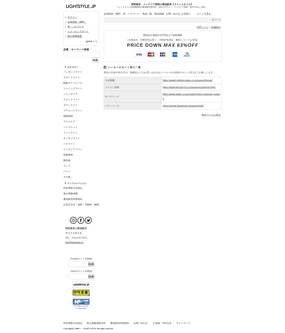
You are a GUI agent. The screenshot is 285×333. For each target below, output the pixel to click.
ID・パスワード (75, 26)
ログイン (72, 17)
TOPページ (202, 27)
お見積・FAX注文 (162, 323)
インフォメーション (77, 183)
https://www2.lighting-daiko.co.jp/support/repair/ (188, 80)
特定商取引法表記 (72, 323)
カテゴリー (72, 67)
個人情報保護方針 (96, 323)
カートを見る (204, 13)
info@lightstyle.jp (74, 242)
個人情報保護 (74, 36)
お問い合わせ (173, 13)
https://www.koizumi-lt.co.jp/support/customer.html (189, 87)
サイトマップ (183, 323)
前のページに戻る (211, 114)
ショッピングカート (78, 31)
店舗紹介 (216, 27)
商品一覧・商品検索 (153, 13)
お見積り (186, 13)
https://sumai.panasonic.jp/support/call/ (183, 105)
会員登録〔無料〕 (76, 22)
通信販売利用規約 (119, 323)
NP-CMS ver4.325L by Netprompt (81, 307)
